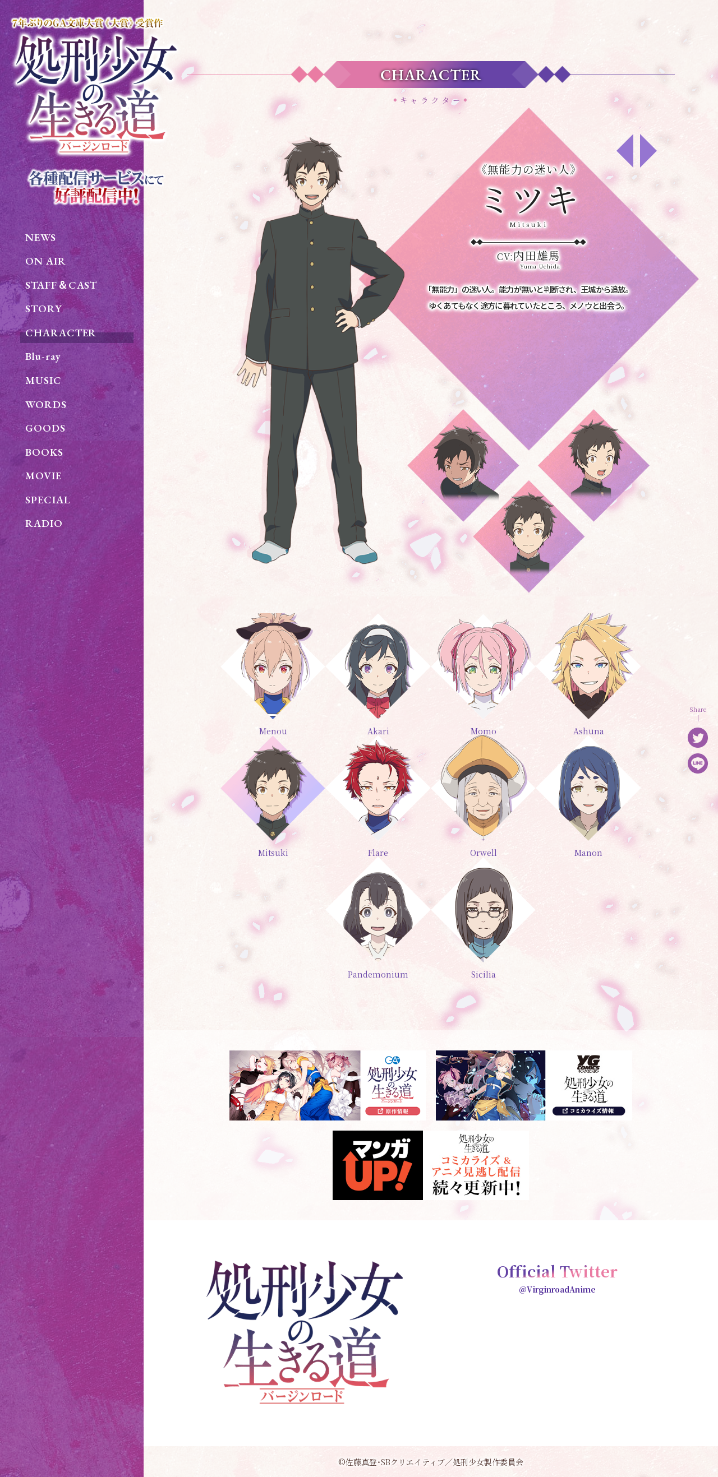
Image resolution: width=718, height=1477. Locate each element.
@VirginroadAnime (557, 1289)
